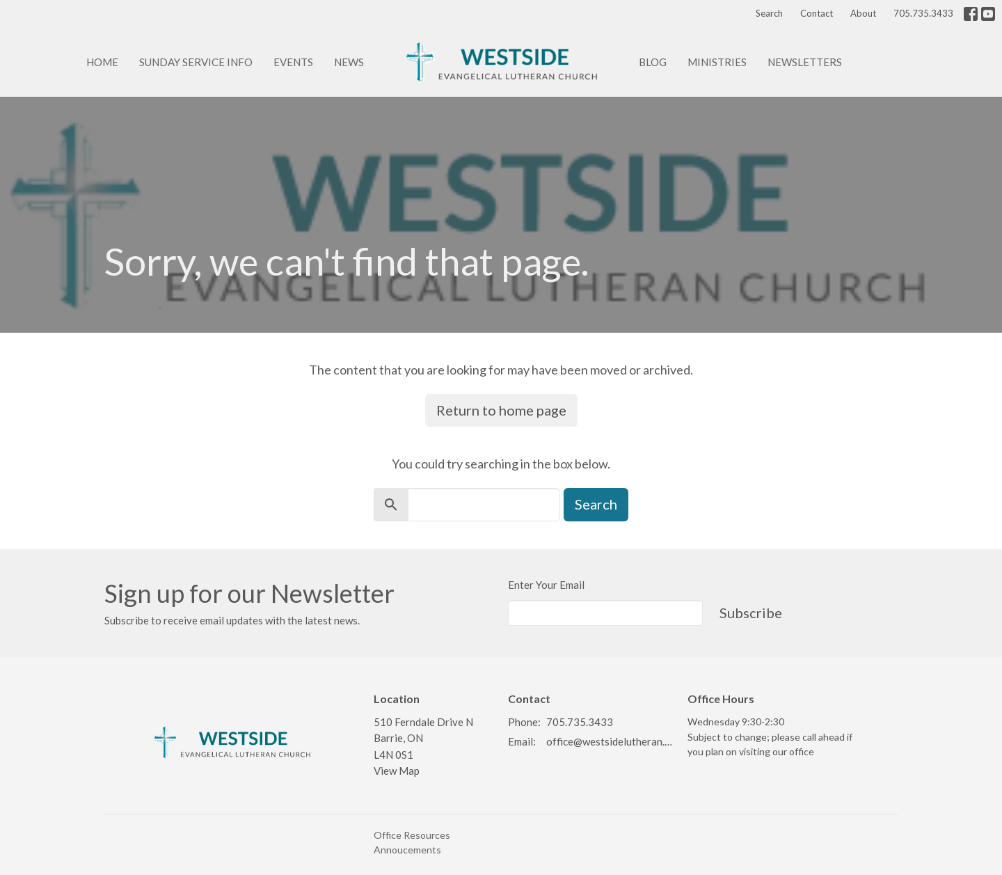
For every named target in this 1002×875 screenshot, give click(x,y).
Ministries (717, 62)
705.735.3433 (923, 13)
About (863, 13)
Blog (653, 62)
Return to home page (501, 410)
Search (769, 13)
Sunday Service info (196, 62)
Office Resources (412, 835)
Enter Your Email (546, 584)
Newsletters (805, 62)
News (349, 62)
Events (293, 62)
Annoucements (407, 850)
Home (102, 62)
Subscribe (750, 612)
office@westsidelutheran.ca (610, 741)
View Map (397, 770)
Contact (816, 13)
